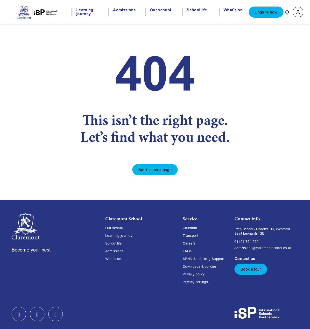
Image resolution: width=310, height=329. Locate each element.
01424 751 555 (246, 242)
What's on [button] (233, 10)
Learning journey (118, 236)
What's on (113, 259)
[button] (298, 12)
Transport (190, 236)
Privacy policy (193, 274)
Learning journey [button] (84, 12)
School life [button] (197, 10)
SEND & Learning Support (203, 259)
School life (113, 243)
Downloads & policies (200, 266)
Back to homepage (155, 170)
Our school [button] (160, 10)
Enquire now (266, 12)
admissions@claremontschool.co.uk (263, 248)
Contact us (245, 258)
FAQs (187, 251)
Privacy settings (195, 282)
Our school (114, 228)
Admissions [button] (124, 10)
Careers (189, 243)
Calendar (190, 228)
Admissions (114, 251)
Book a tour (250, 269)
